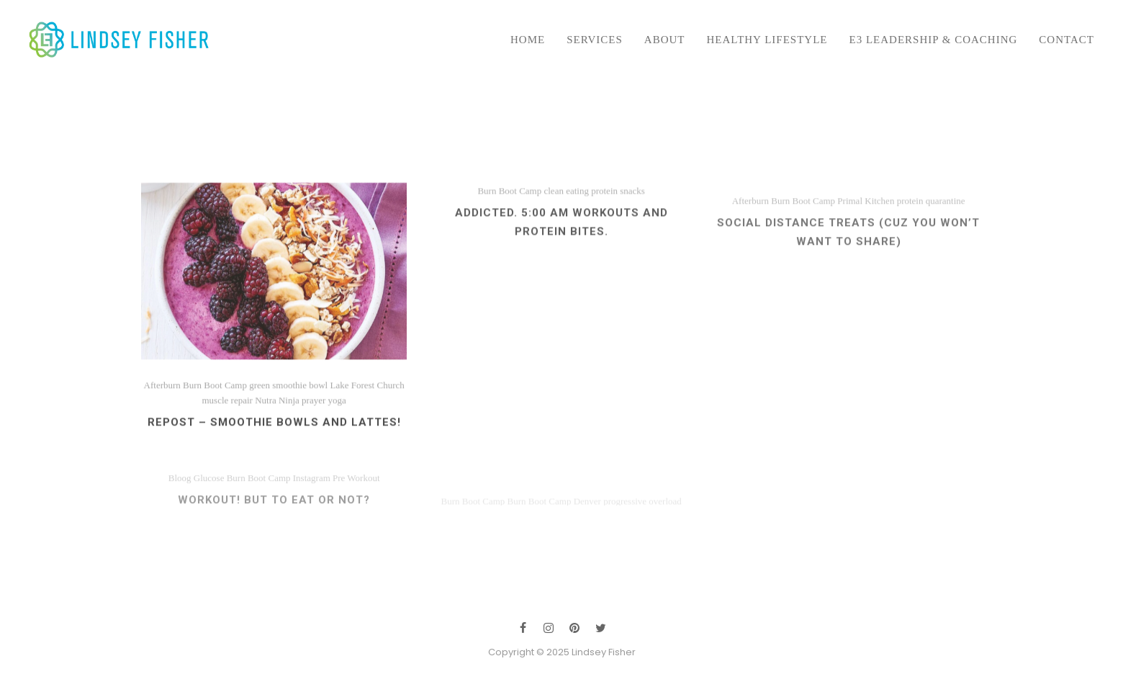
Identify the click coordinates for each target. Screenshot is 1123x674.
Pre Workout (356, 499)
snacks (632, 210)
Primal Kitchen (865, 226)
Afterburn (750, 226)
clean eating (566, 210)
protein (604, 210)
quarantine (945, 226)
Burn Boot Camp (509, 210)
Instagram (311, 499)
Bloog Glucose (196, 499)
